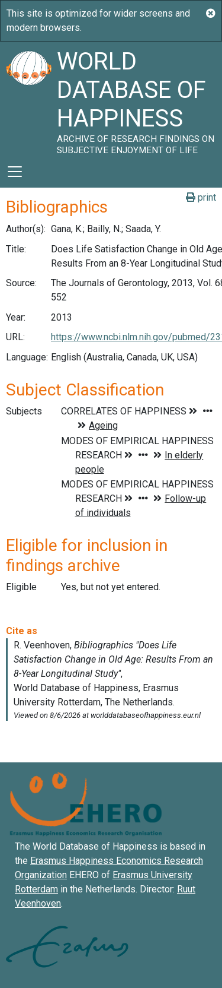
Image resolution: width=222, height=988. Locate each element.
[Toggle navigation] (15, 171)
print (201, 197)
